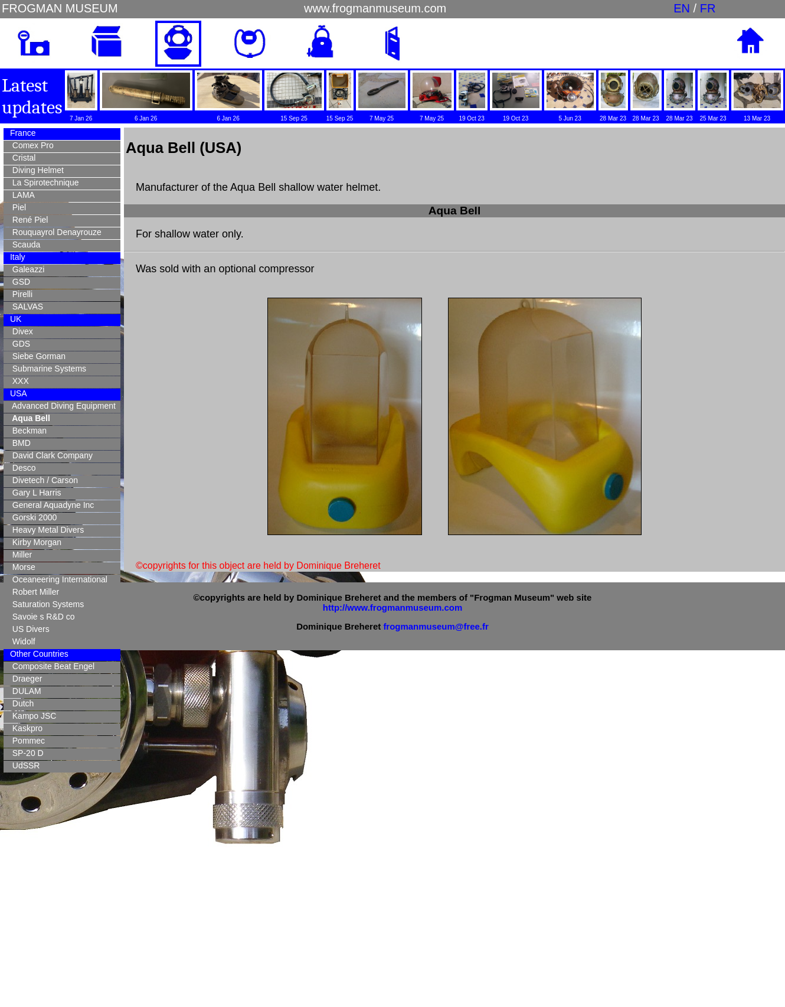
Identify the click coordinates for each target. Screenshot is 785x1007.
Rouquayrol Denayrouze (55, 232)
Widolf (21, 641)
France (21, 133)
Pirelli (20, 294)
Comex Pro (31, 145)
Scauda (24, 244)
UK (14, 319)
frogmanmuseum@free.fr (435, 626)
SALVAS (25, 306)
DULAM (24, 691)
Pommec (26, 740)
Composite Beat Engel (51, 666)
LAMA (21, 195)
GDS (19, 343)
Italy (16, 257)
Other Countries (38, 654)
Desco (21, 467)
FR (708, 8)
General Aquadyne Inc (51, 505)
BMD (19, 443)
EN (681, 8)
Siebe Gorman (37, 356)
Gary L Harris (34, 492)
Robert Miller (33, 592)
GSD (19, 281)
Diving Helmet (36, 170)
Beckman (27, 430)
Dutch (21, 703)
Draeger (25, 678)
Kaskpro (25, 728)
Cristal (21, 157)
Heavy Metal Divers (46, 530)
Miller (20, 554)
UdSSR (24, 765)
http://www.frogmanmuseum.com (392, 607)
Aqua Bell (29, 418)
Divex (20, 331)
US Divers (29, 629)
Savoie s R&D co (41, 616)
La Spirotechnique (43, 182)
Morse (21, 567)
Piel (17, 207)
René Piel (28, 219)
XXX (18, 381)
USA (17, 393)
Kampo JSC (32, 716)
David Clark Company (50, 455)
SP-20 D (26, 753)
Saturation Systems (46, 604)
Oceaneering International (57, 579)
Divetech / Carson (43, 480)
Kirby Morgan (34, 542)
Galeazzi (26, 269)
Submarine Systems (47, 368)
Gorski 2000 (32, 517)
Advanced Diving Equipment (62, 405)
